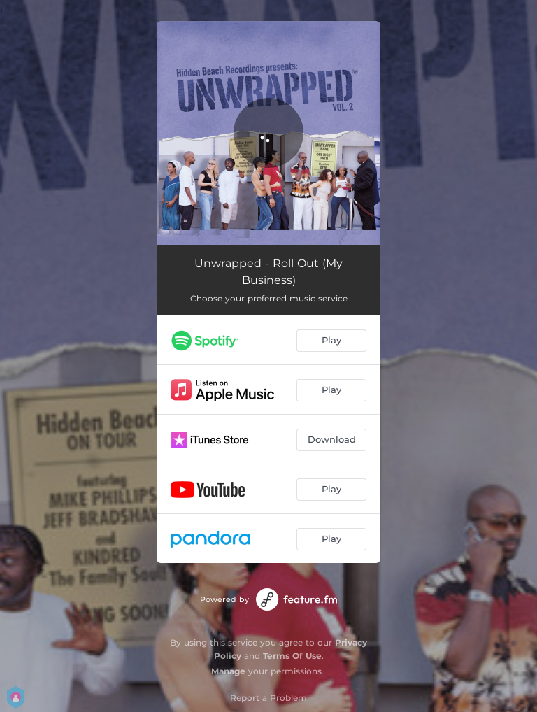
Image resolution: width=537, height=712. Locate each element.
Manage (228, 671)
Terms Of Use (292, 655)
